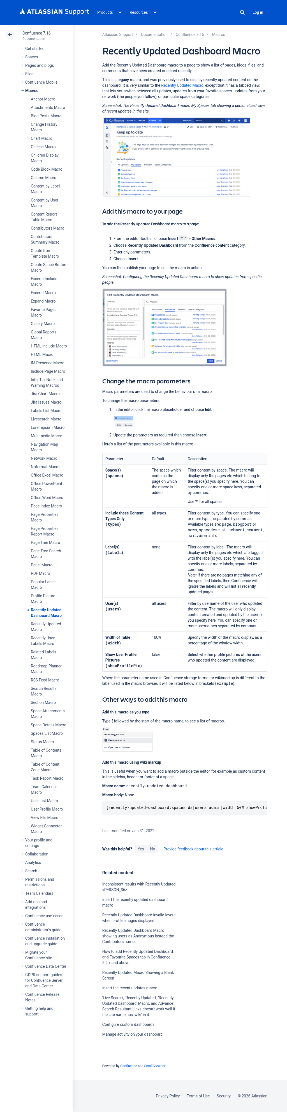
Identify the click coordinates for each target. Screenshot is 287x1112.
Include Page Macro (48, 371)
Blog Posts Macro (46, 116)
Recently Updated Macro (182, 85)
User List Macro (44, 800)
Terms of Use (198, 1096)
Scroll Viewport (155, 1066)
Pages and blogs (39, 65)
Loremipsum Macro (47, 427)
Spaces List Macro (47, 733)
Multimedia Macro (46, 436)
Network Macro (44, 458)
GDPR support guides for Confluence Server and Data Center (44, 980)
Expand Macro (43, 301)
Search (242, 12)
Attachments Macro (48, 107)
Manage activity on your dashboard (132, 1034)
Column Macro (43, 177)
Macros (31, 90)
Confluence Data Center (45, 966)
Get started (35, 48)
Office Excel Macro (47, 475)
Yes (141, 849)
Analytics (33, 862)
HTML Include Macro (49, 346)
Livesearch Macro (46, 419)
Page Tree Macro (45, 542)
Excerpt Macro (43, 292)
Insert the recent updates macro (130, 988)
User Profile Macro (47, 809)
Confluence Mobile (41, 82)
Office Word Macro (47, 497)
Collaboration (36, 854)
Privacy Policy (168, 1096)
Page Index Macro (46, 506)
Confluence (128, 1066)
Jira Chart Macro (45, 394)
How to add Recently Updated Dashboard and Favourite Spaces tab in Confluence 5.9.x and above (137, 957)
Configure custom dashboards (128, 1024)
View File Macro (44, 817)
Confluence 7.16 (36, 33)
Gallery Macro (43, 323)
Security (224, 1096)
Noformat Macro (45, 467)
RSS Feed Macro (45, 680)
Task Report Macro (47, 778)
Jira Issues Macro (46, 402)
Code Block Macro (47, 169)
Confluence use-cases (44, 916)
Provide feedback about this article (193, 849)
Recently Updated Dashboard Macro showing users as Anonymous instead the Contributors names (138, 936)
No (152, 849)
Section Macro (43, 702)
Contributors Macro (47, 228)
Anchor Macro (43, 99)
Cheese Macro (43, 147)
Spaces (31, 57)
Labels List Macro (46, 410)
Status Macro (42, 742)
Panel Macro (41, 565)
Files (29, 74)
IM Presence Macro (47, 363)
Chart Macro (41, 138)
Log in (258, 12)
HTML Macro (42, 354)
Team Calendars (39, 893)
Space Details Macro (48, 725)
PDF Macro (40, 573)
